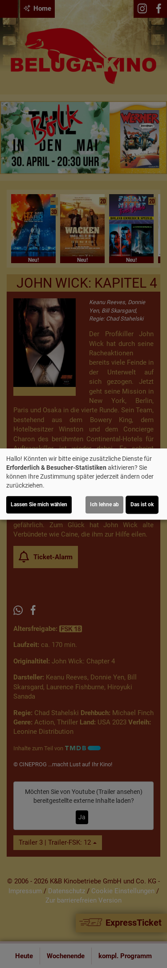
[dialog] (83, 484)
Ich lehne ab (104, 504)
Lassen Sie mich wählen (39, 504)
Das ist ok (142, 504)
